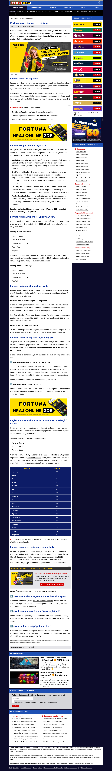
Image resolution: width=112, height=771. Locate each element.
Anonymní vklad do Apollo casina (84, 241)
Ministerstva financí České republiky (79, 747)
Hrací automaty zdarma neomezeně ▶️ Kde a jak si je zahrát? (53, 675)
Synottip (25, 11)
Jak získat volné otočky (82, 209)
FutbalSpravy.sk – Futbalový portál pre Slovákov (26, 742)
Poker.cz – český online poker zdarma (53, 730)
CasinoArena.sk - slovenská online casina (53, 739)
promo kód (29, 318)
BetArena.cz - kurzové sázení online (23, 718)
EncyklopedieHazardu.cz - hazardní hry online (55, 718)
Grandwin (69, 11)
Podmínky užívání (37, 768)
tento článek (23, 542)
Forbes (62, 11)
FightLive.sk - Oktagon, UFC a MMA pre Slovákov (26, 739)
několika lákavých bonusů (43, 601)
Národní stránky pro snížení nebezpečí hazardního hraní (78, 763)
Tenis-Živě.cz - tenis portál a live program (24, 730)
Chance (39, 11)
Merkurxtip (84, 11)
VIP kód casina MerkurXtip (83, 221)
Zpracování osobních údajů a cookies (53, 768)
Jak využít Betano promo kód (83, 218)
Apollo (50, 11)
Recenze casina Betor (81, 157)
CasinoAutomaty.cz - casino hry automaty (53, 724)
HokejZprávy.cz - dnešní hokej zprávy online (25, 727)
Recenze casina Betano (82, 163)
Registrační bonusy (81, 189)
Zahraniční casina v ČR (82, 230)
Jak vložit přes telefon (81, 227)
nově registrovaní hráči (58, 616)
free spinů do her (44, 367)
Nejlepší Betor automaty (82, 175)
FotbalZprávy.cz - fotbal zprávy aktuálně (24, 724)
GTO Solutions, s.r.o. (86, 768)
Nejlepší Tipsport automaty (83, 172)
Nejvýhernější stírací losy (82, 256)
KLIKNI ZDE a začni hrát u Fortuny (52, 584)
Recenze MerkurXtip (81, 160)
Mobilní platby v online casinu (83, 239)
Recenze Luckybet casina (82, 169)
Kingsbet (24, 14)
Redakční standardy (26, 768)
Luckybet (76, 11)
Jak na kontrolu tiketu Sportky (83, 250)
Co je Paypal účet (80, 233)
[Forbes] (94, 63)
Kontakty (16, 768)
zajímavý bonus (62, 305)
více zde (38, 642)
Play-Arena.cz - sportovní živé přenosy (53, 736)
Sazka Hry (32, 11)
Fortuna (12, 11)
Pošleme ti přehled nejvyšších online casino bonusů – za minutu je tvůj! (39, 695)
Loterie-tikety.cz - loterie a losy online (52, 721)
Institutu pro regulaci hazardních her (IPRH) (47, 749)
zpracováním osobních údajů (29, 702)
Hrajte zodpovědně (14, 640)
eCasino (12, 14)
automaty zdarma (34, 458)
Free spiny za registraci (82, 201)
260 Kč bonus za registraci (83, 198)
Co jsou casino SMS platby (83, 215)
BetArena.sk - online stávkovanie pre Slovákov (26, 736)
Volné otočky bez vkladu (82, 207)
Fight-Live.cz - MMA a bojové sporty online (25, 721)
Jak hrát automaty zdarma (82, 244)
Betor (45, 11)
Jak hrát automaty (80, 236)
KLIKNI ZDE (17, 107)
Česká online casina (81, 151)
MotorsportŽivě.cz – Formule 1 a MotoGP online (26, 733)
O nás (10, 768)
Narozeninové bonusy (81, 192)
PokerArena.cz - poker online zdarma (52, 727)
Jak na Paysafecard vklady (83, 224)
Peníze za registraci (81, 195)
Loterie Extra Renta (81, 259)
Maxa (18, 14)
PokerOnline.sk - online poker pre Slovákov (54, 742)
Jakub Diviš (30, 26)
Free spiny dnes (80, 204)
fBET (95, 11)
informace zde (43, 757)
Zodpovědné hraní (80, 749)
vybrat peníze (37, 631)
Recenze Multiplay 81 (81, 181)
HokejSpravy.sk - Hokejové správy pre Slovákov (55, 733)
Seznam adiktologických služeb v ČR (46, 763)
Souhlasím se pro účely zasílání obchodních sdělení (36, 702)
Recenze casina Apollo (82, 166)
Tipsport (19, 11)
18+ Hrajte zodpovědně (71, 768)
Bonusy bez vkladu (81, 186)
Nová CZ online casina (82, 154)
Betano (56, 11)
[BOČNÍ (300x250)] (86, 141)
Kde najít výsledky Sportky (83, 253)
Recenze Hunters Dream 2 (83, 178)
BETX (90, 11)
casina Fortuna (21, 155)
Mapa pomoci (60, 763)
